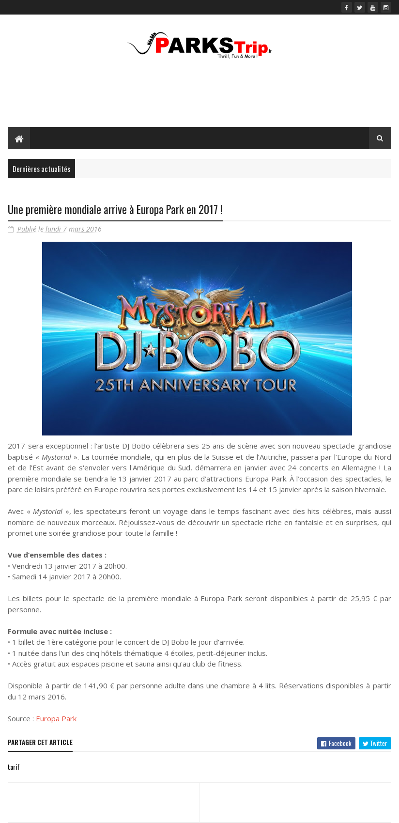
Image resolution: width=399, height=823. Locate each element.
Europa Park (56, 718)
